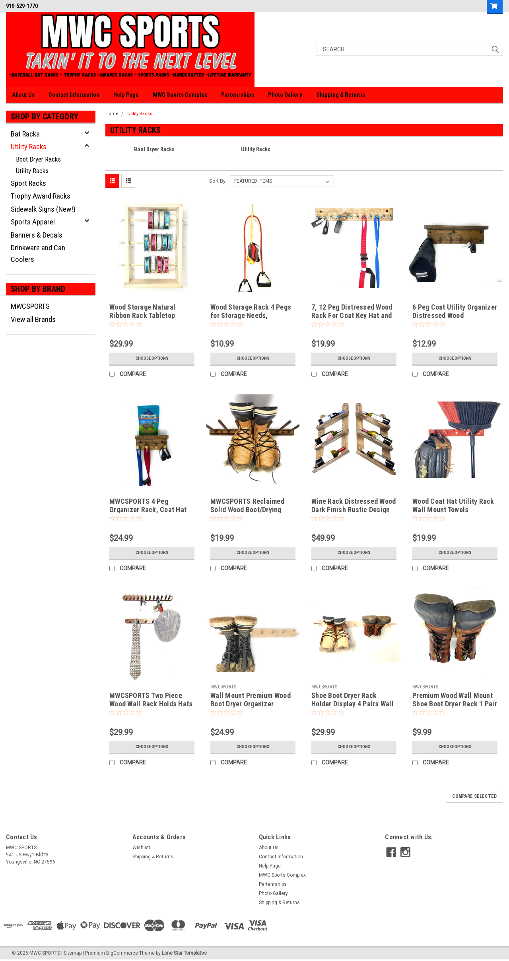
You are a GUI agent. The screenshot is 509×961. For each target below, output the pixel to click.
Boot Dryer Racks (38, 159)
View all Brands (33, 319)
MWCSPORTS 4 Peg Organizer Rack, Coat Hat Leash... (148, 509)
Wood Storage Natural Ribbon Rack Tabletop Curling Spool (142, 315)
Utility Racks (29, 146)
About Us (23, 94)
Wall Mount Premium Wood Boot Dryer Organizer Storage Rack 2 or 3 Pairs (250, 703)
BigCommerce (122, 953)
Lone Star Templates (184, 953)
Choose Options (151, 358)
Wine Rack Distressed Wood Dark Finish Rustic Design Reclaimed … (353, 509)
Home (112, 113)
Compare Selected (474, 796)
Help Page (126, 94)
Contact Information (74, 94)
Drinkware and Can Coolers (38, 253)
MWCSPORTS (30, 306)
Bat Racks (25, 133)
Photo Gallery (285, 94)
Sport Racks (28, 183)
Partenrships (237, 94)
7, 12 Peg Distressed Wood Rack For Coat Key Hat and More (351, 315)
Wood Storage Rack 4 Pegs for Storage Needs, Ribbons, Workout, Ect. (250, 315)
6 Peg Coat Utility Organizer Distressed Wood (454, 311)
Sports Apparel (33, 221)
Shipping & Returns (340, 94)
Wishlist (141, 847)
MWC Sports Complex (180, 94)
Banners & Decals (36, 235)
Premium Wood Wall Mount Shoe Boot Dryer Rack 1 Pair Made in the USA (454, 703)
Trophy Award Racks (40, 196)
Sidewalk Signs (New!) (43, 209)
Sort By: (218, 181)
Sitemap (73, 953)
